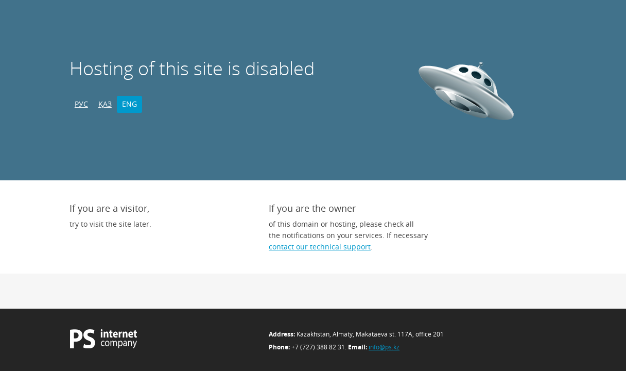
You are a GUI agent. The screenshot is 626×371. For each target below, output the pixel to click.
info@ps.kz (384, 347)
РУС (81, 104)
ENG (129, 104)
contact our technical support (320, 246)
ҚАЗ (105, 104)
